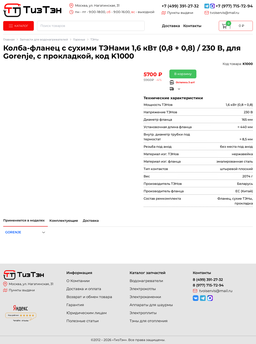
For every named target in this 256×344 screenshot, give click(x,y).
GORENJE (13, 232)
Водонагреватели (146, 281)
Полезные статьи (82, 321)
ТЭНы (94, 39)
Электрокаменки (145, 297)
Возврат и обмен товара (89, 297)
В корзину (183, 74)
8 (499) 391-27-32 (208, 279)
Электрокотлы (143, 289)
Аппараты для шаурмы (151, 305)
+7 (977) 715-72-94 (234, 6)
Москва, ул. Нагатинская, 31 (28, 284)
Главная (9, 39)
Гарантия (75, 305)
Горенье (79, 39)
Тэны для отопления (149, 321)
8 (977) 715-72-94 (208, 285)
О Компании (78, 281)
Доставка (171, 26)
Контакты (192, 26)
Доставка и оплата (83, 289)
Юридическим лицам (86, 313)
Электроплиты (143, 313)
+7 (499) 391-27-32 (180, 6)
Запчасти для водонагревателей (44, 39)
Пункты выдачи (177, 12)
